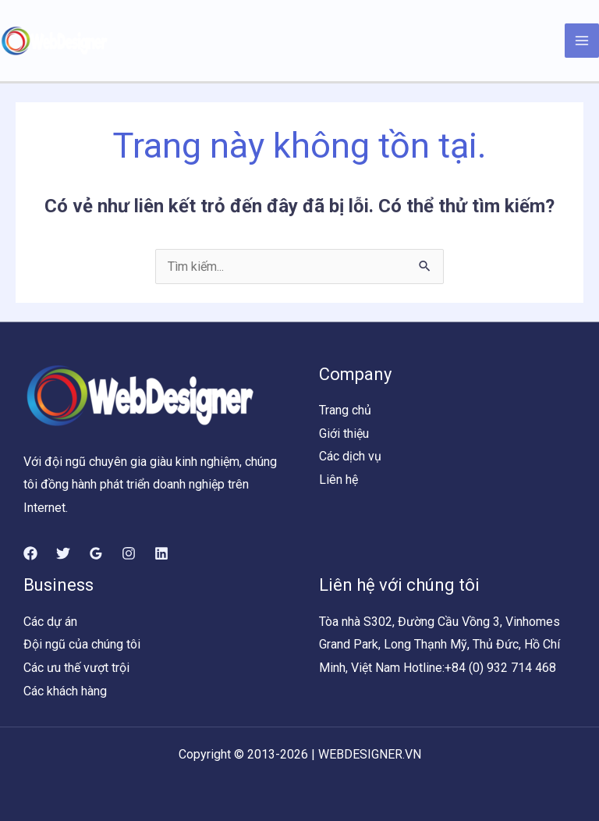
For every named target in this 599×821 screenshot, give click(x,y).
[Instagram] (129, 553)
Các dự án (50, 621)
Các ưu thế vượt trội (76, 667)
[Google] (96, 553)
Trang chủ (345, 410)
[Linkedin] (161, 553)
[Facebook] (30, 553)
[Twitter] (63, 553)
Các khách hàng (65, 691)
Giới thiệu (344, 433)
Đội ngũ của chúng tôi (81, 644)
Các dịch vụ (350, 456)
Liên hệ (338, 479)
